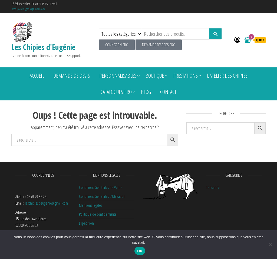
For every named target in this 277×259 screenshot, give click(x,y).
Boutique (155, 75)
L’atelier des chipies (227, 75)
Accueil (37, 75)
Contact (168, 92)
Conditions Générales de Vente (100, 187)
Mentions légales (90, 205)
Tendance (213, 187)
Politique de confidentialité (98, 214)
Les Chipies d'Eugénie (43, 47)
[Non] (270, 244)
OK (139, 251)
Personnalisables (117, 75)
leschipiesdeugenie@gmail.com (28, 9)
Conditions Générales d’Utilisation (102, 196)
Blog (146, 92)
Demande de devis (71, 75)
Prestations (185, 75)
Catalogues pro (116, 92)
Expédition (86, 223)
